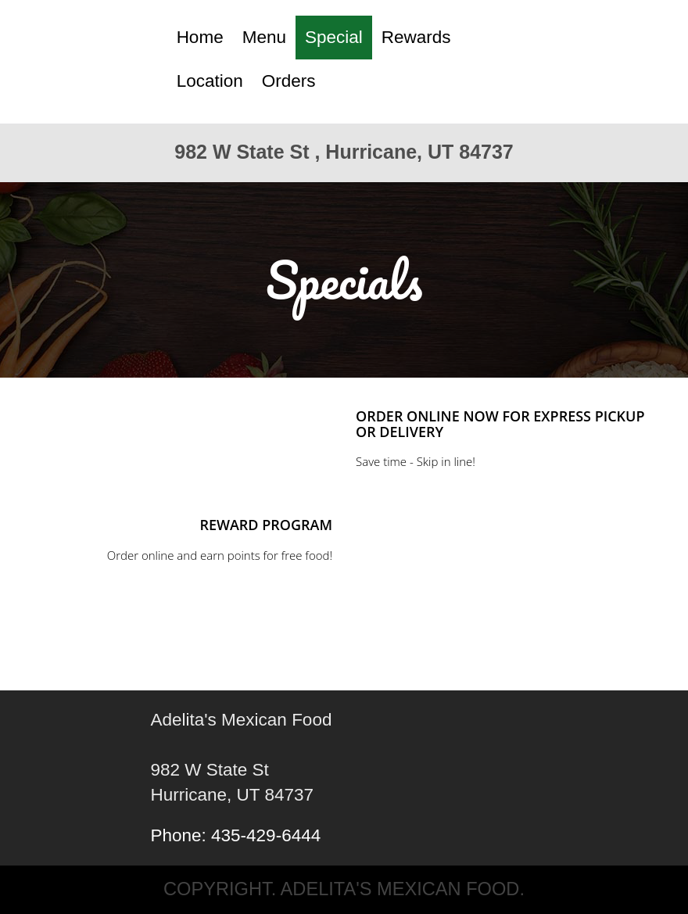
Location (210, 81)
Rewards (416, 37)
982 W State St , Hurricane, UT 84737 (344, 152)
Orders (289, 81)
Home (200, 37)
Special (334, 37)
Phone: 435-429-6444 (236, 835)
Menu (264, 37)
